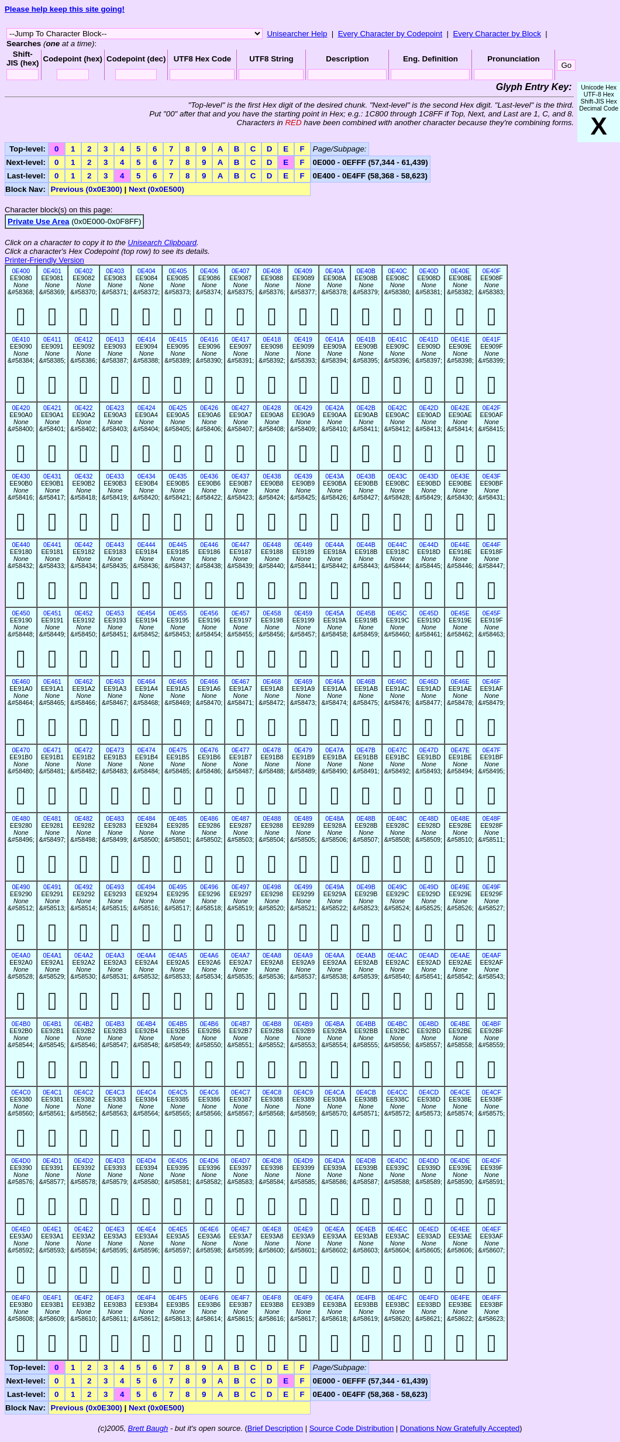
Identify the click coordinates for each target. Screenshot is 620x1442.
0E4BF (491, 1023)
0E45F (492, 613)
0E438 (272, 476)
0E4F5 (177, 1297)
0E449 (303, 544)
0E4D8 (272, 1160)
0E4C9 (303, 1092)
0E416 (209, 339)
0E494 (146, 886)
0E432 (84, 476)
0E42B (366, 407)
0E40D (429, 270)
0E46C (397, 681)
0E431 (52, 476)
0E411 (52, 339)
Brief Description (275, 1428)
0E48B (366, 818)
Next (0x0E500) (156, 189)
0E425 (178, 407)
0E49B (366, 886)
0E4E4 (146, 1229)
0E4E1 (52, 1229)
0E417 (241, 339)
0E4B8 (272, 1023)
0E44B (366, 544)
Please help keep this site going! (65, 9)
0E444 (146, 544)
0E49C (397, 886)
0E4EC (398, 1229)
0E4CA (335, 1092)
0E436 (209, 476)
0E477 (241, 749)
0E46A (334, 681)
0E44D (429, 544)
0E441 (52, 544)
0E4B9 (303, 1023)
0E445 (178, 544)
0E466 (209, 681)
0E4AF (491, 955)
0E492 (84, 886)
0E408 (272, 270)
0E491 (52, 886)
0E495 (178, 886)
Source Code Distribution (351, 1428)
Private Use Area (38, 221)
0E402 (84, 270)
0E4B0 (21, 1023)
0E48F (492, 818)
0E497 (241, 886)
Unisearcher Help (297, 33)
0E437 (241, 476)
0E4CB (366, 1092)
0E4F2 (83, 1297)
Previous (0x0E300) (86, 189)
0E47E (460, 749)
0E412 (84, 339)
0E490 (21, 886)
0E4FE (460, 1297)
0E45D (429, 613)
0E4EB (366, 1229)
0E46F (492, 681)
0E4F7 (241, 1297)
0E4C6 (209, 1092)
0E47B (366, 749)
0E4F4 (146, 1297)
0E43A (334, 476)
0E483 (115, 818)
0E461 (52, 681)
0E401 (52, 270)
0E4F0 (21, 1297)
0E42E (460, 407)
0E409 (303, 270)
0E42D (429, 407)
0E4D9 (303, 1160)
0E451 (52, 613)
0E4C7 (240, 1092)
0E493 (115, 886)
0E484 (146, 818)
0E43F (492, 476)
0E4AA (335, 955)
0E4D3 (115, 1160)
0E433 (115, 476)
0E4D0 (21, 1160)
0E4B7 (240, 1023)
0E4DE (460, 1160)
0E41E (460, 339)
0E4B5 (177, 1023)
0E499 (303, 886)
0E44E (460, 544)
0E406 (209, 270)
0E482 (84, 818)
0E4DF (491, 1160)
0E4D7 (240, 1160)
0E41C (397, 339)
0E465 (178, 681)
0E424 (146, 407)
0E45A (334, 613)
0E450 (21, 613)
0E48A (334, 818)
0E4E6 (209, 1229)
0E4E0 (21, 1229)
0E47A (334, 749)
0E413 (115, 339)
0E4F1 (52, 1297)
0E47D (429, 749)
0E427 (241, 407)
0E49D (429, 886)
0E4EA (335, 1229)
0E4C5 (178, 1092)
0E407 (241, 270)
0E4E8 (272, 1229)
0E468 (272, 681)
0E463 (115, 681)
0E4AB (366, 955)
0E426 (209, 407)
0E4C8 (272, 1092)
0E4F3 (115, 1297)
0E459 (303, 613)
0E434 (146, 476)
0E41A (334, 339)
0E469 (303, 681)
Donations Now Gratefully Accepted (460, 1428)
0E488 (272, 818)
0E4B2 (83, 1023)
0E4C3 (115, 1092)
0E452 (84, 613)
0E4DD (429, 1160)
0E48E (460, 818)
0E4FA (334, 1297)
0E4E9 (303, 1229)
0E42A (334, 407)
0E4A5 (177, 955)
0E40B (366, 270)
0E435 (178, 476)
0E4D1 (52, 1160)
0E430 (21, 476)
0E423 (115, 407)
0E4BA (335, 1023)
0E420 (21, 407)
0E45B (366, 613)
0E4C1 (52, 1092)
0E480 (21, 818)
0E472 (84, 749)
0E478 (272, 749)
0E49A (334, 886)
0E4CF (491, 1092)
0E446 (209, 544)
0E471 (52, 749)
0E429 (303, 407)
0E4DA (335, 1160)
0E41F (492, 339)
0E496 (209, 886)
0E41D (429, 339)
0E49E (460, 886)
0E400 (21, 270)
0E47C (397, 749)
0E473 (115, 749)
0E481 (52, 818)
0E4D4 (146, 1160)
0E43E (460, 476)
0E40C (397, 270)
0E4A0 (21, 955)
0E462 (84, 681)
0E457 (241, 613)
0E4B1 (52, 1023)
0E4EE (460, 1229)
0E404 (146, 270)
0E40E (460, 270)
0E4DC (397, 1160)
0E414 (146, 339)
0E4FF (491, 1297)
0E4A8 (272, 955)
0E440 (21, 544)
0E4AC (398, 955)
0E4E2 (83, 1229)
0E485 (178, 818)
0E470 (21, 749)
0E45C (397, 613)
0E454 (146, 613)
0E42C (397, 407)
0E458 (272, 613)
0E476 (209, 749)
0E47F (492, 749)
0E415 (178, 339)
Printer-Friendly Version (44, 260)
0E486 (209, 818)
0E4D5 (178, 1160)
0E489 (303, 818)
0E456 (209, 613)
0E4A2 (83, 955)
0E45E (460, 613)
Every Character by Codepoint (390, 33)
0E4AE (460, 955)
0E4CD (429, 1092)
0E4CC (397, 1092)
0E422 (84, 407)
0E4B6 (209, 1023)
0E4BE (460, 1023)
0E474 (146, 749)
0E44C (397, 544)
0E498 (272, 886)
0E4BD (429, 1023)
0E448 (272, 544)
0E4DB (366, 1160)
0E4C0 (21, 1092)
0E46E (460, 681)
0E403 (115, 270)
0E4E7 (240, 1229)
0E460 (21, 681)
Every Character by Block (496, 33)
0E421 (52, 407)
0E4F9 (303, 1297)
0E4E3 (115, 1229)
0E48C (397, 818)
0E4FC (397, 1297)
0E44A (334, 544)
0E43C (397, 476)
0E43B (366, 476)
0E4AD (429, 955)
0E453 (115, 613)
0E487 (241, 818)
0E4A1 (52, 955)
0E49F (492, 886)
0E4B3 (115, 1023)
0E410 (21, 339)
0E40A (334, 270)
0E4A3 (115, 955)
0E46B (366, 681)
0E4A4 (146, 955)
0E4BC (398, 1023)
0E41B (366, 339)
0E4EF (491, 1229)
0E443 (115, 544)
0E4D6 (209, 1160)
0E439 (303, 476)
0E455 (178, 613)
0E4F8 (272, 1297)
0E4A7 (240, 955)
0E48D (429, 818)
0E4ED (429, 1229)
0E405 (178, 270)
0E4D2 (84, 1160)
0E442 (84, 544)
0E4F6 (209, 1297)
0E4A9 (303, 955)
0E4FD (429, 1297)
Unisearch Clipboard (162, 242)
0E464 (146, 681)
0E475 (178, 749)
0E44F (492, 544)
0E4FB (366, 1297)
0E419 (303, 339)
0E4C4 (146, 1092)
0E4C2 (84, 1092)
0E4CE (460, 1092)
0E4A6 (209, 955)
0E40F (492, 270)
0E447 (241, 544)
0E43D (429, 476)
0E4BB (366, 1023)
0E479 (303, 749)
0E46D (429, 681)
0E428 (272, 407)
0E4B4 (146, 1023)
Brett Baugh (148, 1428)
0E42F (492, 407)
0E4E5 (177, 1229)
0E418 (272, 339)
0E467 (241, 681)
